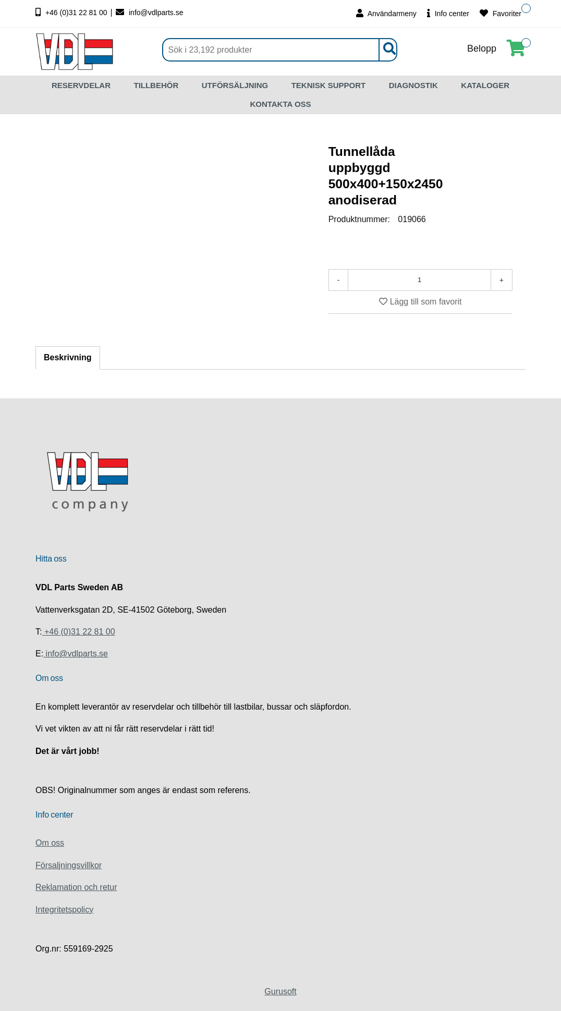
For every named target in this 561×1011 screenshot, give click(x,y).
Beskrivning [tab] (68, 357)
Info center (448, 13)
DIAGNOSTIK (413, 85)
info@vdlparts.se (149, 12)
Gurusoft (280, 991)
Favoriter (500, 13)
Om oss (49, 842)
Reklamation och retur (76, 887)
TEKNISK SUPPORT (328, 85)
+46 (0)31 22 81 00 (72, 12)
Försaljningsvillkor (68, 865)
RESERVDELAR (81, 85)
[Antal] (419, 280)
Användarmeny (386, 13)
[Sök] (279, 50)
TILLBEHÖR (155, 85)
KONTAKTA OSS (280, 104)
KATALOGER (485, 85)
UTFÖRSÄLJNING (235, 85)
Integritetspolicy (64, 909)
